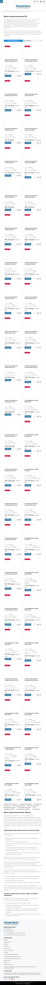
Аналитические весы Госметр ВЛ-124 (11, 129)
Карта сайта (7, 960)
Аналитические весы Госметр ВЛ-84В (31, 129)
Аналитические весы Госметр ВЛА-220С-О (11, 573)
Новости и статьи (8, 950)
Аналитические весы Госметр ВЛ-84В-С (31, 161)
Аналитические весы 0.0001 (10, 804)
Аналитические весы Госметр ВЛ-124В (31, 196)
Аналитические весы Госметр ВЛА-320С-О (11, 609)
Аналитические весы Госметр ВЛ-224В (31, 263)
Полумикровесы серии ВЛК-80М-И (31, 435)
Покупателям (7, 942)
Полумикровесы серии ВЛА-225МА (31, 784)
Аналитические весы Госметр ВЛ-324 (11, 297)
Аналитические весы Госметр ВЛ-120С (11, 366)
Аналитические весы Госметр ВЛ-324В (11, 332)
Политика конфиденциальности (12, 956)
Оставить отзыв (8, 964)
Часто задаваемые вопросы (11, 954)
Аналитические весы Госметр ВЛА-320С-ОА (31, 679)
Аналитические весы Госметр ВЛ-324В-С (31, 332)
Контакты (6, 946)
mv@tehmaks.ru (10, 931)
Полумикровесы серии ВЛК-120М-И (31, 573)
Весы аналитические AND (19, 805)
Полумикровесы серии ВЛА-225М (11, 713)
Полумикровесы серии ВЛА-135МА (31, 748)
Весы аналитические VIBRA (23, 809)
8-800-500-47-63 (9, 927)
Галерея (6, 952)
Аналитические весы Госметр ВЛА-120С (11, 470)
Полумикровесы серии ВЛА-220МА (11, 784)
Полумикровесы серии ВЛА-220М (31, 643)
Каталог (6, 940)
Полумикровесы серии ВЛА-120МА (31, 713)
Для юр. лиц (7, 948)
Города (6, 944)
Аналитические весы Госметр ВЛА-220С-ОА (11, 679)
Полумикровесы (36, 809)
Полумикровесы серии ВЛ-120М (31, 470)
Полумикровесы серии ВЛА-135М (11, 643)
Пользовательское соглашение (12, 958)
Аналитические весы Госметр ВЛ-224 (11, 196)
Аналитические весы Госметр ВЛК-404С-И (31, 366)
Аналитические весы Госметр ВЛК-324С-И (11, 94)
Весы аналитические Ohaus (24, 807)
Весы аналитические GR (9, 807)
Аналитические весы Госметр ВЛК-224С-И (31, 60)
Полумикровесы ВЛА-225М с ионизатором (13, 748)
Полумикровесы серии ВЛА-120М (31, 609)
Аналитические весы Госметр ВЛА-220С (31, 504)
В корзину (7, 75)
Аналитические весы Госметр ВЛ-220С (11, 401)
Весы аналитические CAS (33, 805)
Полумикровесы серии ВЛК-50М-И (31, 401)
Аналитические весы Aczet (25, 804)
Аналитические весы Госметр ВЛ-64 (31, 94)
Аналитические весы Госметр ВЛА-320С (11, 538)
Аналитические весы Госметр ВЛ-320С (11, 435)
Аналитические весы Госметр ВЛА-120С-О (11, 504)
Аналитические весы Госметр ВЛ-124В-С (11, 263)
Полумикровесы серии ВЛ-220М (31, 538)
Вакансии (6, 962)
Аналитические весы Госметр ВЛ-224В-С (31, 297)
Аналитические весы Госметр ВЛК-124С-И (11, 60)
